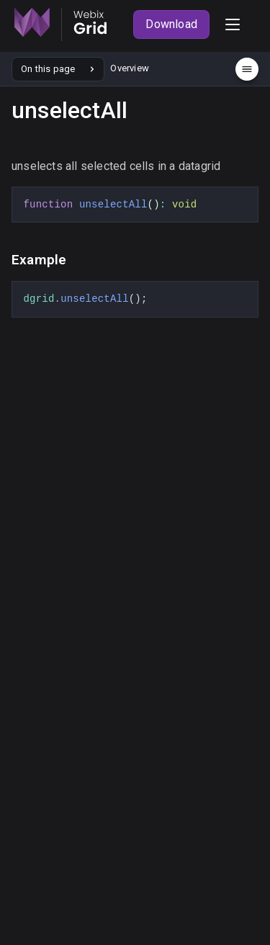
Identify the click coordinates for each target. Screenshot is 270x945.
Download (171, 24)
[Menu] (246, 69)
